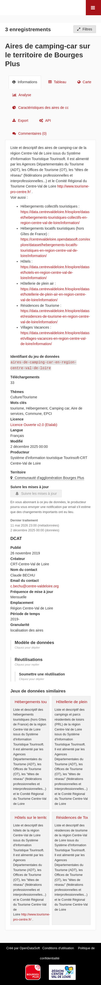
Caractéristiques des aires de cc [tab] (40, 108)
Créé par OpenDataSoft (23, 948)
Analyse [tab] (21, 95)
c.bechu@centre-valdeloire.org (34, 586)
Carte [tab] (84, 82)
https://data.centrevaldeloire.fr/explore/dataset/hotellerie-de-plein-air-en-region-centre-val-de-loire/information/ (55, 294)
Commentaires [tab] (29, 133)
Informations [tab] (24, 82)
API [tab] (45, 120)
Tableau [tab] (57, 82)
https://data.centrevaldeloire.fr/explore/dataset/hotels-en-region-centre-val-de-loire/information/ (55, 272)
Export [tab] (20, 120)
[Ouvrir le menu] (93, 7)
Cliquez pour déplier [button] (27, 647)
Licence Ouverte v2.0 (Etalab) (33, 425)
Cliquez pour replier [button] (27, 664)
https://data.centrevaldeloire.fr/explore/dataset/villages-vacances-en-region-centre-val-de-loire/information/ (55, 338)
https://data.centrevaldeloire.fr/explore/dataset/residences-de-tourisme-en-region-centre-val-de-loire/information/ (55, 316)
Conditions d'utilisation (58, 948)
